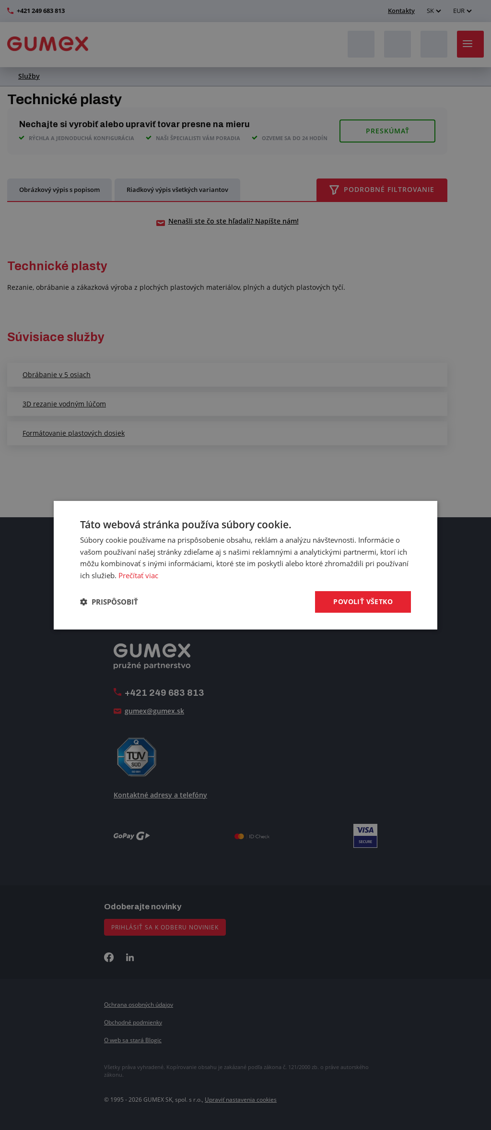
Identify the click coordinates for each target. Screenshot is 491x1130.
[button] (109, 601)
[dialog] (245, 564)
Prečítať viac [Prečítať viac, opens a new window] (138, 575)
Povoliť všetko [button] (363, 601)
